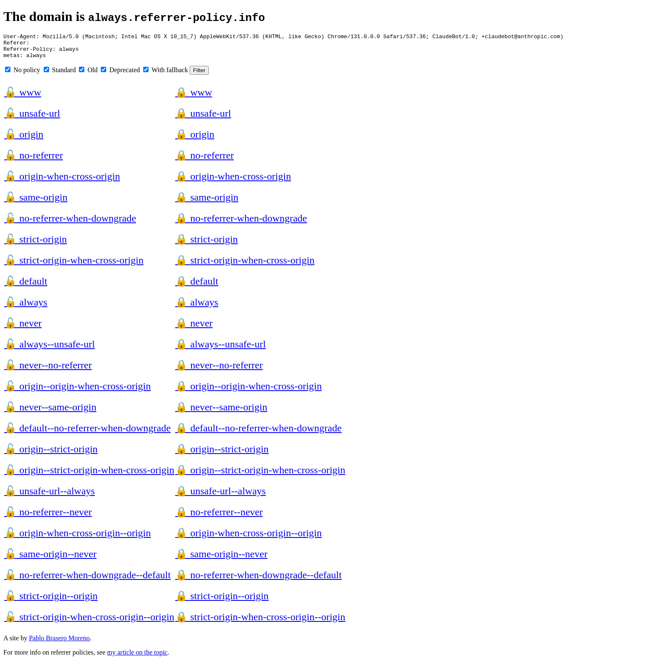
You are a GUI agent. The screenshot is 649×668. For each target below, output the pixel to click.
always (25, 307)
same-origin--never (50, 558)
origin (23, 139)
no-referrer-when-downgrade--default (87, 579)
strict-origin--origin (51, 600)
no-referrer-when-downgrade (70, 223)
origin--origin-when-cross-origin (77, 391)
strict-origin (35, 244)
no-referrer (33, 160)
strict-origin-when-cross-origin (74, 265)
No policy (22, 74)
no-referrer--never (48, 516)
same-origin (36, 202)
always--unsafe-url (49, 349)
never (23, 328)
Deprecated (120, 74)
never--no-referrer (48, 370)
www (22, 97)
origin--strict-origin (51, 454)
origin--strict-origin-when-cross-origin (89, 475)
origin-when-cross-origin (62, 181)
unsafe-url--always (49, 496)
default (25, 286)
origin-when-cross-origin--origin (77, 537)
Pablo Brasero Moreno (59, 643)
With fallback (165, 74)
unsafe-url (32, 118)
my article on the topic (137, 657)
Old (88, 74)
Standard (60, 74)
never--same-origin (50, 412)
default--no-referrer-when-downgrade (87, 433)
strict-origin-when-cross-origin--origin (89, 621)
